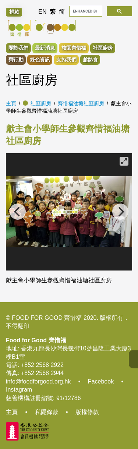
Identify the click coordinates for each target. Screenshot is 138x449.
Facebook (101, 381)
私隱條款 (47, 412)
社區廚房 (41, 103)
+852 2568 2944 (42, 373)
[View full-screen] (124, 161)
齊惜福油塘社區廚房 (81, 103)
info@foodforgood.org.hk (38, 381)
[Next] (120, 212)
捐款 (14, 12)
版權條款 (87, 412)
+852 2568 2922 (42, 365)
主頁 (11, 103)
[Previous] (18, 212)
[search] (85, 11)
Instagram (19, 389)
